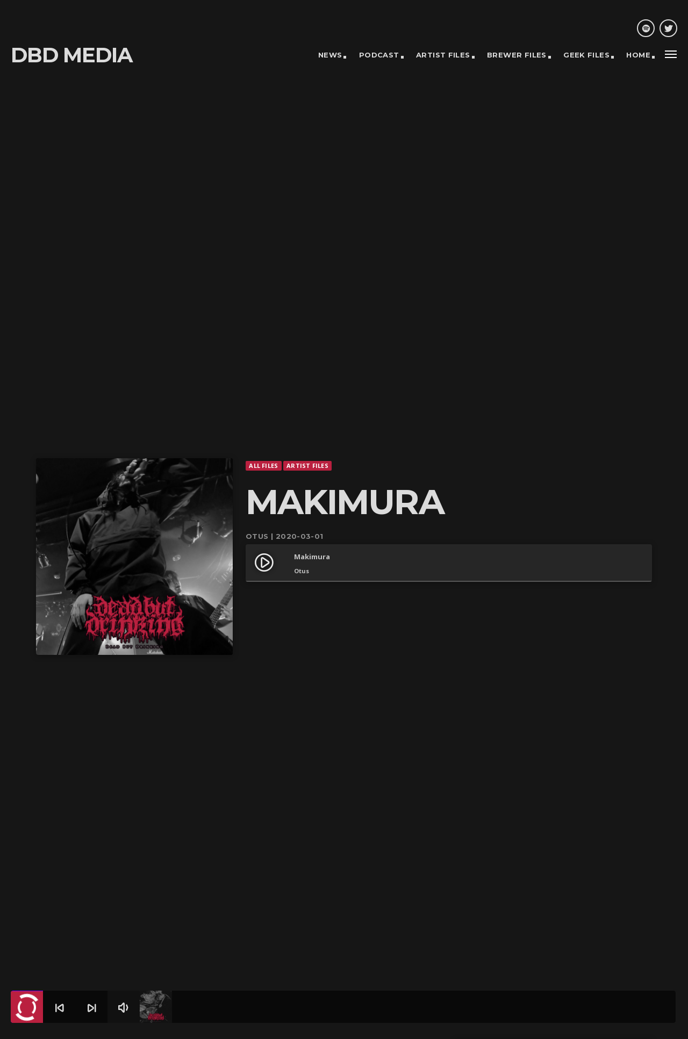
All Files (263, 426)
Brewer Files (517, 54)
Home (638, 54)
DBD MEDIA (71, 55)
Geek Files (586, 54)
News (330, 54)
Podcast (379, 54)
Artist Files (443, 54)
